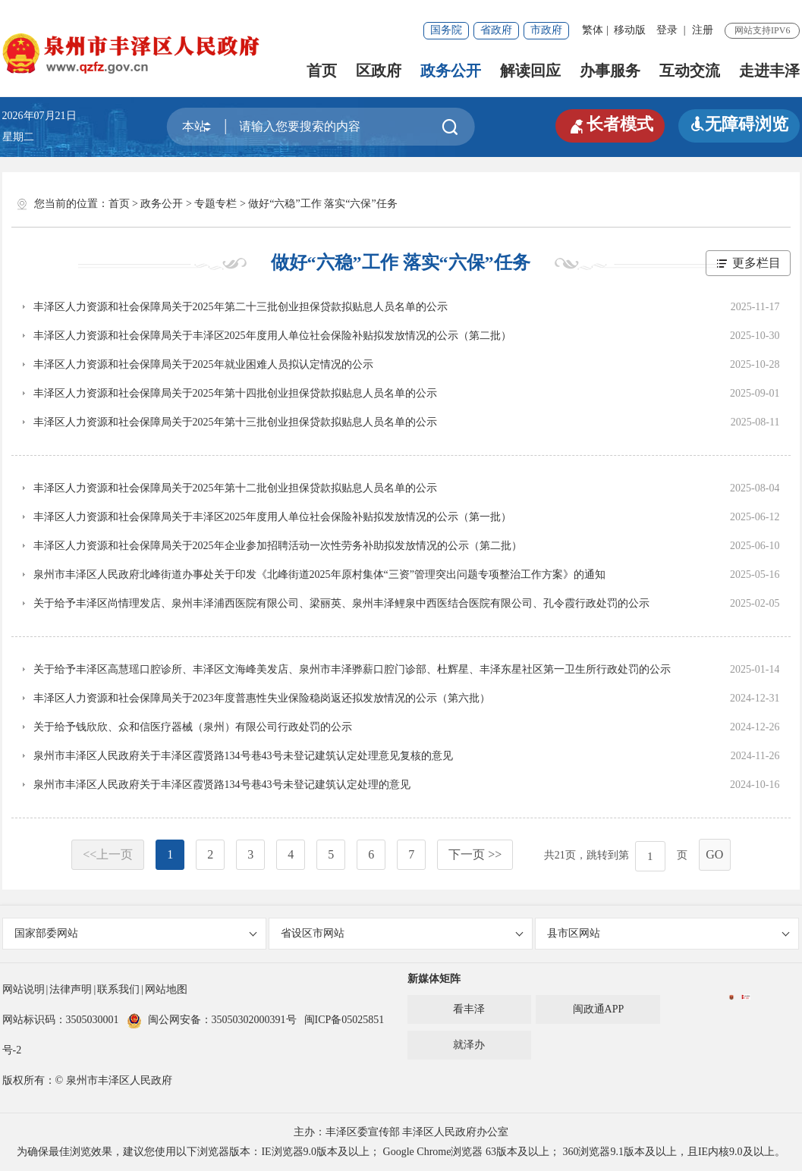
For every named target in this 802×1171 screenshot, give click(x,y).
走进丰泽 (769, 70)
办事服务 (610, 70)
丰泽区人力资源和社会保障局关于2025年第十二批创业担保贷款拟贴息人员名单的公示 (235, 488)
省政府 (496, 30)
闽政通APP (598, 1009)
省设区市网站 (402, 933)
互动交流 (689, 70)
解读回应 (530, 70)
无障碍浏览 (739, 124)
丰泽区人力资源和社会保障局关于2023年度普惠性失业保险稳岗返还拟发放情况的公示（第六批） (261, 698)
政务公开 (450, 70)
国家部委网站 (135, 933)
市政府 (546, 30)
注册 (702, 30)
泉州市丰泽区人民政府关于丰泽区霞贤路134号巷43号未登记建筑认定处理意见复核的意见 (243, 755)
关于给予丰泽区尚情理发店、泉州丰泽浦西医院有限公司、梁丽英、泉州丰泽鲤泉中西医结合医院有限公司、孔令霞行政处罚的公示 (341, 603)
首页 (322, 70)
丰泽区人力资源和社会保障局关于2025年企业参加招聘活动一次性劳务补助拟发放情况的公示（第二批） (277, 545)
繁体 (592, 30)
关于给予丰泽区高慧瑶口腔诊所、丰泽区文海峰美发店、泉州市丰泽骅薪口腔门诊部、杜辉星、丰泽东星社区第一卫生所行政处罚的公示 (352, 669)
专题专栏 (215, 203)
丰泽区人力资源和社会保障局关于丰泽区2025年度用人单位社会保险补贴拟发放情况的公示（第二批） (272, 335)
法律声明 (70, 989)
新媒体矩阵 (434, 978)
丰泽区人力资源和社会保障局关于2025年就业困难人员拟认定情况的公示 (203, 364)
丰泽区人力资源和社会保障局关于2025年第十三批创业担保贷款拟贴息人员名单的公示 (235, 422)
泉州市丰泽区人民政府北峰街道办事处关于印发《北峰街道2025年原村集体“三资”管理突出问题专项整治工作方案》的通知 (319, 574)
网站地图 (166, 989)
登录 (667, 30)
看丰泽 (469, 1009)
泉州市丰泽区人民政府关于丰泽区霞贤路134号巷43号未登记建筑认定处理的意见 (221, 784)
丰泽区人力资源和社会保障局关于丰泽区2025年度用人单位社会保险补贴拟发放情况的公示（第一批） (272, 517)
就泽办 (469, 1044)
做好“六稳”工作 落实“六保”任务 (322, 203)
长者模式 (610, 124)
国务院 (446, 30)
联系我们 (118, 989)
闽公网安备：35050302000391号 (212, 1019)
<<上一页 (108, 854)
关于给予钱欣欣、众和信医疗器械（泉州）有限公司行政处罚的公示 (192, 727)
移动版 (630, 30)
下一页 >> (475, 854)
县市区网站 (668, 933)
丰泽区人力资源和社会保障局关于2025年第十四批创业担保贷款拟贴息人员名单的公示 (235, 393)
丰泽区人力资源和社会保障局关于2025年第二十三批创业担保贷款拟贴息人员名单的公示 (240, 306)
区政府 (378, 70)
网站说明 (23, 989)
